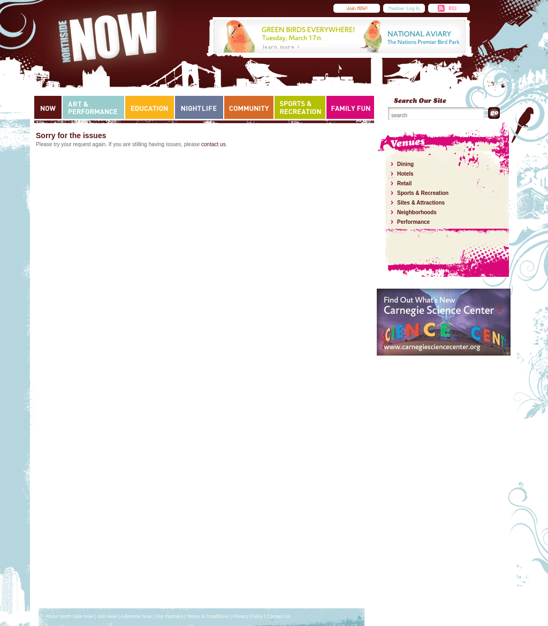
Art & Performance (93, 107)
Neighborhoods (417, 212)
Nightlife (199, 107)
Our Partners (170, 616)
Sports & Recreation (300, 107)
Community (248, 107)
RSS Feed (449, 8)
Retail (404, 183)
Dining (405, 164)
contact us (213, 144)
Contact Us (279, 616)
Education (149, 107)
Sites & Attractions (421, 203)
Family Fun (350, 107)
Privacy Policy (248, 616)
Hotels (405, 174)
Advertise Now (135, 616)
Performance (413, 222)
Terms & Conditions (208, 616)
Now (48, 107)
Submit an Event (356, 8)
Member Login (404, 8)
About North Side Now (69, 616)
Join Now (107, 616)
